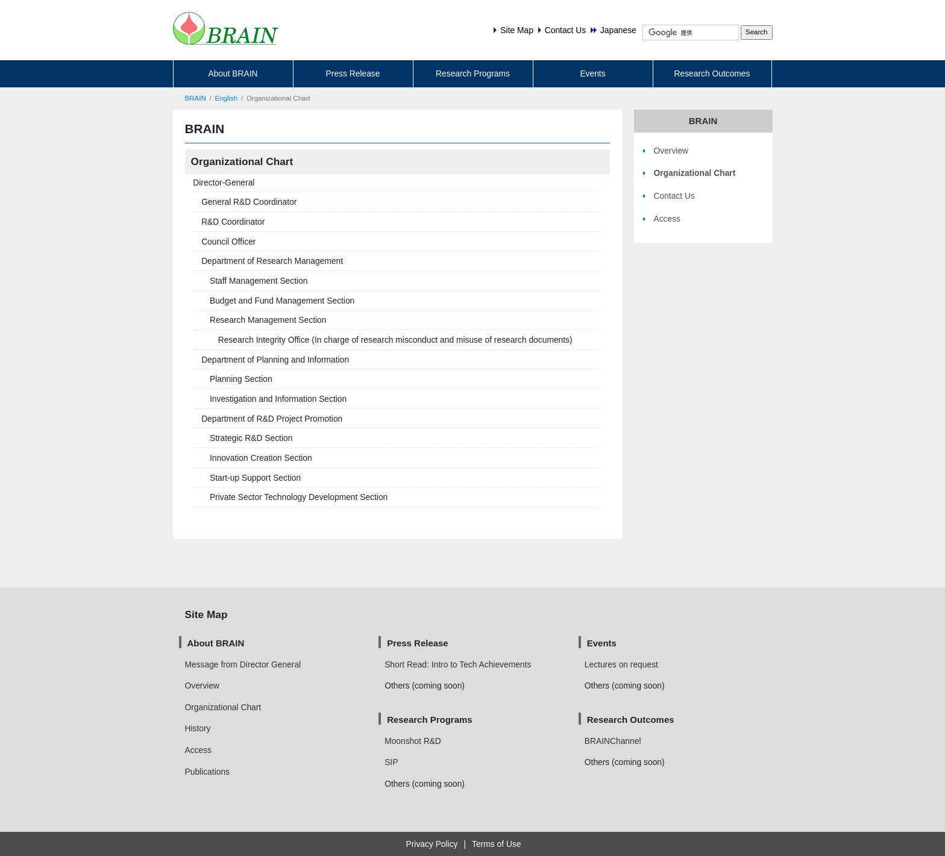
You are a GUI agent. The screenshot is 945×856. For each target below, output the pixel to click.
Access (198, 750)
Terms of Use (496, 844)
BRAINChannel (613, 741)
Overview (202, 685)
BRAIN (195, 98)
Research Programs (473, 73)
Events (592, 73)
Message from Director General (243, 664)
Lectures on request (621, 664)
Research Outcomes (712, 73)
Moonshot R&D (413, 741)
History (198, 728)
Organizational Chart (223, 707)
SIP (391, 762)
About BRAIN (232, 73)
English (226, 98)
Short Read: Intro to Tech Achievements (458, 664)
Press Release (353, 73)
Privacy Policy (432, 844)
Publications (207, 771)
